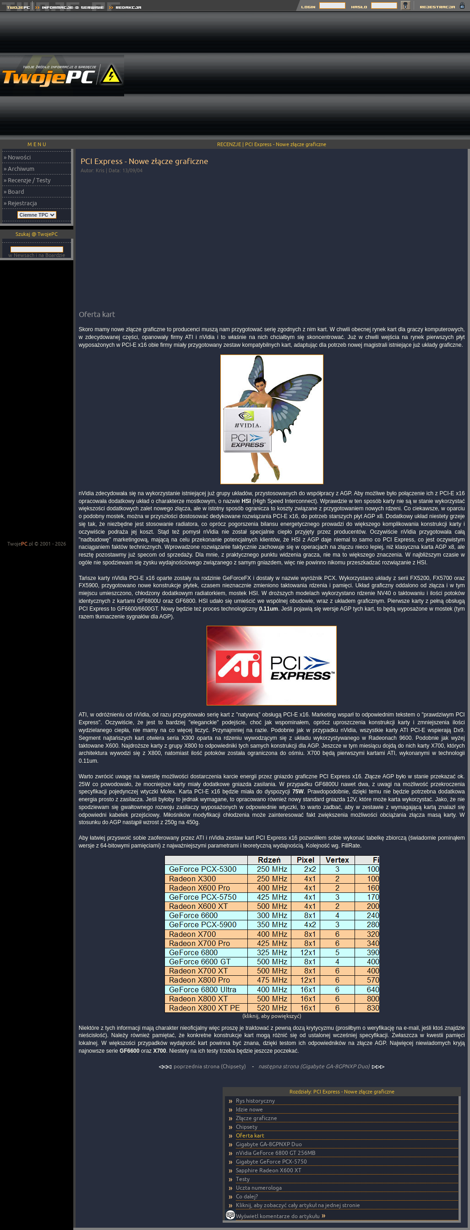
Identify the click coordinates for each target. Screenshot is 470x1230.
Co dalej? (247, 1196)
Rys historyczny (255, 1101)
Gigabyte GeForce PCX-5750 (271, 1161)
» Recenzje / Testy (27, 180)
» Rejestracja (20, 203)
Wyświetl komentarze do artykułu (278, 1216)
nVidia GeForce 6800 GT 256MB (276, 1153)
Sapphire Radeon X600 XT (268, 1170)
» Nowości (17, 157)
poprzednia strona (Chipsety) (202, 1066)
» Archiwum (19, 168)
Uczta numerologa (259, 1188)
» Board (14, 191)
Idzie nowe (249, 1109)
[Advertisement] (350, 75)
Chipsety (246, 1127)
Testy (243, 1179)
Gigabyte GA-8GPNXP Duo (269, 1144)
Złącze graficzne (256, 1118)
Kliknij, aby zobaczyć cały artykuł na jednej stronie (298, 1205)
